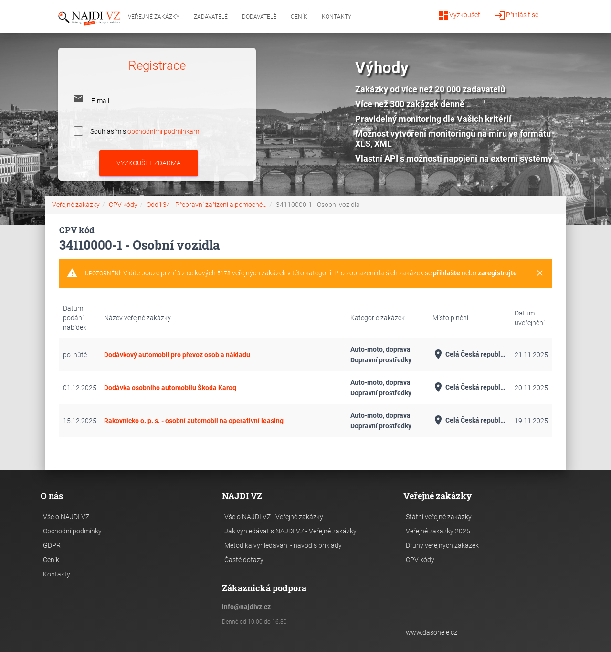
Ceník (299, 16)
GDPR (52, 545)
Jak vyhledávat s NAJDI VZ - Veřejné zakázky (290, 531)
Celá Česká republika (469, 354)
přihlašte (446, 273)
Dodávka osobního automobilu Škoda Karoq (170, 387)
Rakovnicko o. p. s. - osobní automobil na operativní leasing (194, 420)
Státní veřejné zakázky (439, 517)
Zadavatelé (211, 16)
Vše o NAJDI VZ (66, 517)
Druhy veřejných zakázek (442, 545)
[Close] (540, 273)
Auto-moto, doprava (380, 349)
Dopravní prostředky (380, 360)
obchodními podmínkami (163, 131)
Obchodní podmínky (72, 531)
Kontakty (336, 16)
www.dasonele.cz (431, 632)
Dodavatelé (259, 16)
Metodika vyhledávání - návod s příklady (283, 545)
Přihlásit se (516, 15)
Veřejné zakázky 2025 (438, 531)
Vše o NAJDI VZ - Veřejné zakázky (273, 517)
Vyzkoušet (459, 15)
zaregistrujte (497, 273)
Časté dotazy (243, 560)
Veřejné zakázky (153, 16)
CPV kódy (123, 204)
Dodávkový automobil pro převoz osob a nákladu (177, 355)
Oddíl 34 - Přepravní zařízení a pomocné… (207, 204)
